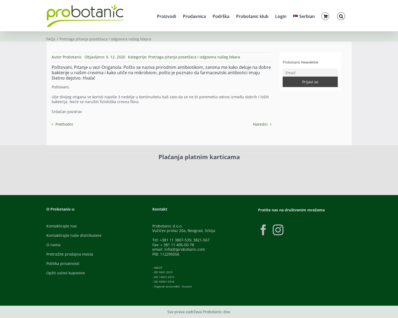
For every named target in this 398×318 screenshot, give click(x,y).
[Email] (310, 73)
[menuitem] (304, 15)
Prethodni (64, 124)
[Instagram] (278, 230)
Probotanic (72, 56)
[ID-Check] (83, 170)
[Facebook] (263, 230)
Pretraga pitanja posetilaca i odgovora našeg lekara (194, 56)
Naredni (260, 124)
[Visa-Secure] (117, 168)
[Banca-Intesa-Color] (175, 168)
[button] (341, 15)
